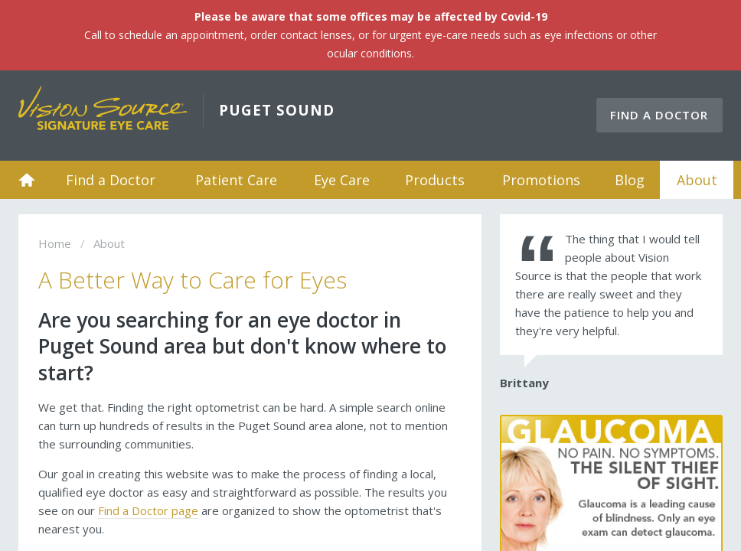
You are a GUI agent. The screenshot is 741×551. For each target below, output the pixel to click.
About (697, 180)
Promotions (541, 180)
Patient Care (236, 180)
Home (27, 180)
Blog (630, 180)
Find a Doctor (659, 114)
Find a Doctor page (148, 510)
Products (435, 180)
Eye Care (342, 180)
